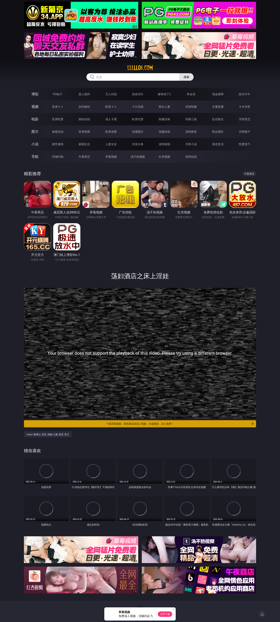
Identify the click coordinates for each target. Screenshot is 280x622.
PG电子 (57, 94)
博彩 (35, 94)
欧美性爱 (137, 119)
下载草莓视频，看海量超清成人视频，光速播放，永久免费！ (180, 424)
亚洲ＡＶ (57, 107)
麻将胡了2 (164, 94)
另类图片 (244, 132)
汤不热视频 (138, 157)
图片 (35, 131)
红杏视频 (164, 157)
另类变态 (244, 119)
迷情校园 (164, 144)
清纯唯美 (191, 132)
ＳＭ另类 (244, 107)
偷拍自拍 (84, 119)
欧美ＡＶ (111, 107)
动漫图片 (137, 132)
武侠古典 (137, 144)
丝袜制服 (191, 107)
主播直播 (218, 107)
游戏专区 (137, 94)
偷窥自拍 (57, 132)
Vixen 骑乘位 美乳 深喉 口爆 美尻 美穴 (47, 434)
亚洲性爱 (57, 119)
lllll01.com (140, 67)
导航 (35, 156)
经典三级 (191, 119)
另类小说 (191, 144)
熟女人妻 (164, 107)
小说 (35, 144)
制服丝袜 (164, 119)
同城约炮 (57, 157)
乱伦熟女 (218, 119)
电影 (35, 119)
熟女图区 (218, 132)
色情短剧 (191, 157)
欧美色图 (111, 132)
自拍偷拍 (84, 107)
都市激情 (57, 144)
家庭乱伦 (84, 144)
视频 (35, 106)
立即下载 (165, 614)
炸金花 (191, 94)
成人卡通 (111, 119)
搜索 (186, 77)
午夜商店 (84, 157)
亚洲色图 (84, 132)
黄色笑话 (218, 144)
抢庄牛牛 (244, 94)
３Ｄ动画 (137, 107)
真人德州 (84, 94)
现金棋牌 (218, 94)
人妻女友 (111, 144)
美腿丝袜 (164, 132)
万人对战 (111, 94)
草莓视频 (111, 157)
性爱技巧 (244, 144)
